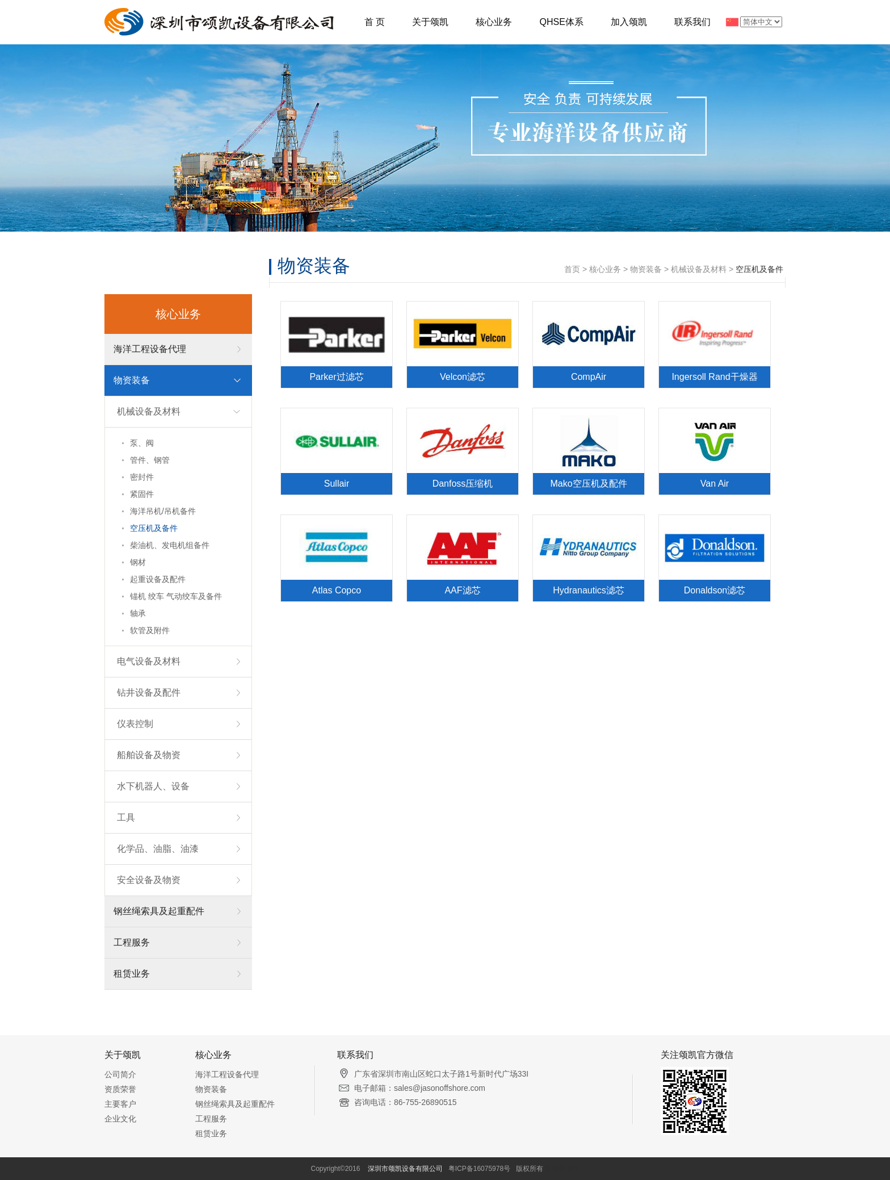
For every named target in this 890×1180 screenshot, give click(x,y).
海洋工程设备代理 (150, 349)
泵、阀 (142, 442)
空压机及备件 (154, 528)
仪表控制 (135, 724)
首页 (572, 269)
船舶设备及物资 (148, 755)
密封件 (142, 477)
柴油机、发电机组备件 (169, 545)
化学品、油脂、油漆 (158, 848)
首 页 (374, 22)
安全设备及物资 (148, 880)
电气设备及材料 (148, 661)
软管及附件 (150, 630)
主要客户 (120, 1103)
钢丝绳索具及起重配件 (159, 911)
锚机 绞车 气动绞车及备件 (176, 596)
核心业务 (494, 22)
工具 (126, 817)
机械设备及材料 (148, 411)
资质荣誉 (120, 1089)
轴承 (138, 613)
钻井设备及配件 (148, 692)
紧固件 (142, 494)
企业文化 (120, 1118)
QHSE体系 (561, 22)
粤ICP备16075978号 (479, 1169)
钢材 (138, 562)
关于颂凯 (430, 22)
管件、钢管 (150, 460)
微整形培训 (562, 1169)
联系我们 (692, 22)
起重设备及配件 (158, 579)
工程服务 (132, 942)
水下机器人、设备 (153, 786)
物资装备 (132, 380)
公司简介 (120, 1074)
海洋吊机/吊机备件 (163, 511)
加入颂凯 (629, 22)
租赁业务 (132, 973)
